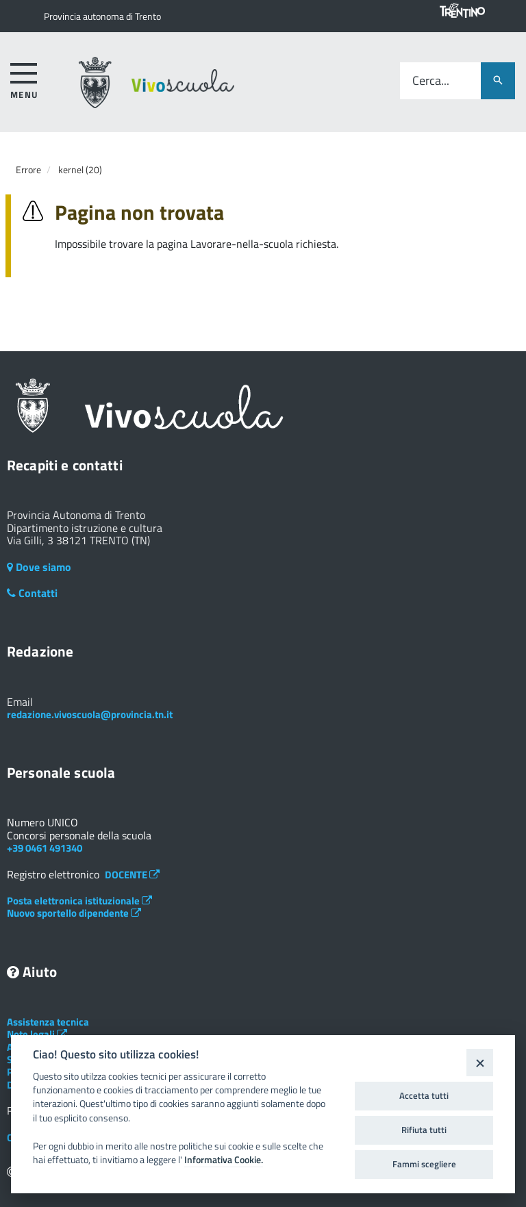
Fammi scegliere (424, 1164)
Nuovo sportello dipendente (74, 913)
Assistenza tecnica (48, 1022)
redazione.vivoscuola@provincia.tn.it (90, 714)
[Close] (479, 1062)
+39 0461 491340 (44, 848)
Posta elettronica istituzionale (79, 901)
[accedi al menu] (24, 78)
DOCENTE (132, 874)
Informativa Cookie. (223, 1160)
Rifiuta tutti (424, 1129)
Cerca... (430, 81)
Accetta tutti (424, 1095)
